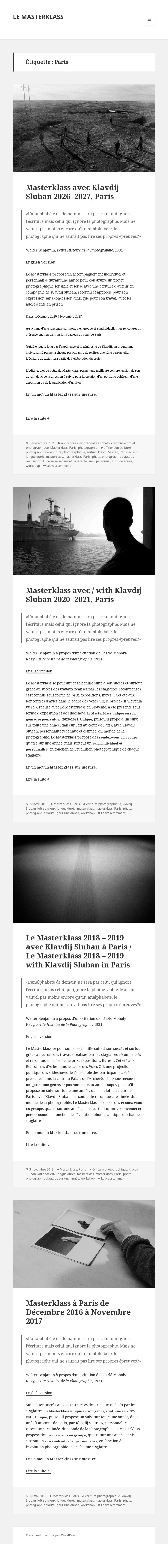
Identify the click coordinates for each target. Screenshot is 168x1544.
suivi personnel (99, 461)
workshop (33, 466)
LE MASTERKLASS (38, 17)
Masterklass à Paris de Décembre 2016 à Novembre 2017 (78, 1312)
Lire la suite (36, 418)
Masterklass (59, 448)
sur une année (122, 461)
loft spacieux (129, 452)
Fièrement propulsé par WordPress (51, 1535)
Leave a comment (58, 466)
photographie (87, 448)
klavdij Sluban (108, 452)
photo (96, 457)
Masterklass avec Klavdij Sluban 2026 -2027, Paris (72, 191)
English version (39, 671)
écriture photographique (67, 452)
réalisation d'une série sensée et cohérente (56, 461)
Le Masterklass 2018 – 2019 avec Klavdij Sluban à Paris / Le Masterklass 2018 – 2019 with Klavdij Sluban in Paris (78, 951)
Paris (72, 448)
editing (92, 452)
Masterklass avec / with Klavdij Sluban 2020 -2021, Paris (84, 594)
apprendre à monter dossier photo (85, 443)
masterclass (54, 457)
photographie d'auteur (117, 457)
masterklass (73, 457)
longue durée (35, 457)
